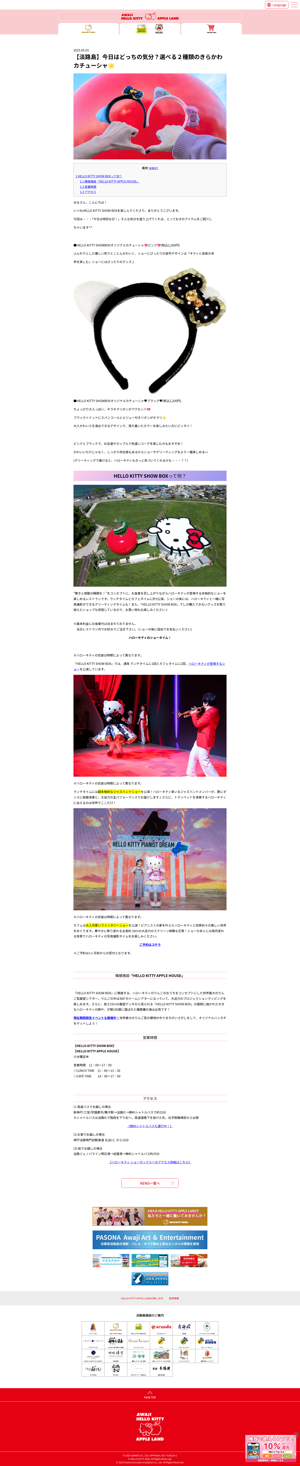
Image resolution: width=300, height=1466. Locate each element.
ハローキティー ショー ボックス (150, 28)
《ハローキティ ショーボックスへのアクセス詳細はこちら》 (149, 1162)
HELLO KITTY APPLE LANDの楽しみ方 (142, 1298)
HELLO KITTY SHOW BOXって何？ (99, 176)
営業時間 (88, 186)
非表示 (153, 168)
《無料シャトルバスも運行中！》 (150, 1126)
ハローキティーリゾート (150, 16)
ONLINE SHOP (211, 28)
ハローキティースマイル (88, 28)
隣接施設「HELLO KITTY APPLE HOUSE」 (109, 181)
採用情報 (174, 1298)
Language (279, 4)
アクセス (88, 192)
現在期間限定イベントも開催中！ (96, 1017)
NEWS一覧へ (150, 1183)
